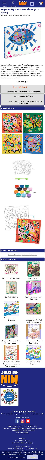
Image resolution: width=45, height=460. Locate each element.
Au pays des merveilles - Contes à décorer (11, 334)
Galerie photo (4, 15)
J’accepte (32, 457)
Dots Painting (33, 270)
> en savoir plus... (22, 433)
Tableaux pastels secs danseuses (33, 290)
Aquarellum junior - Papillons (33, 355)
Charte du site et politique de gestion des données (22, 428)
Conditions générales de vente (23, 430)
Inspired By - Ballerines (11, 270)
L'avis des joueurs (9, 250)
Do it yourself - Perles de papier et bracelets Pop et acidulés (11, 356)
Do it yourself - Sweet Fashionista (33, 334)
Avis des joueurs (14, 15)
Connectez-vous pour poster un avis (22, 255)
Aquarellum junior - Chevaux (11, 311)
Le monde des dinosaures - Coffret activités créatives (34, 312)
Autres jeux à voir (25, 15)
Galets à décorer (11, 289)
